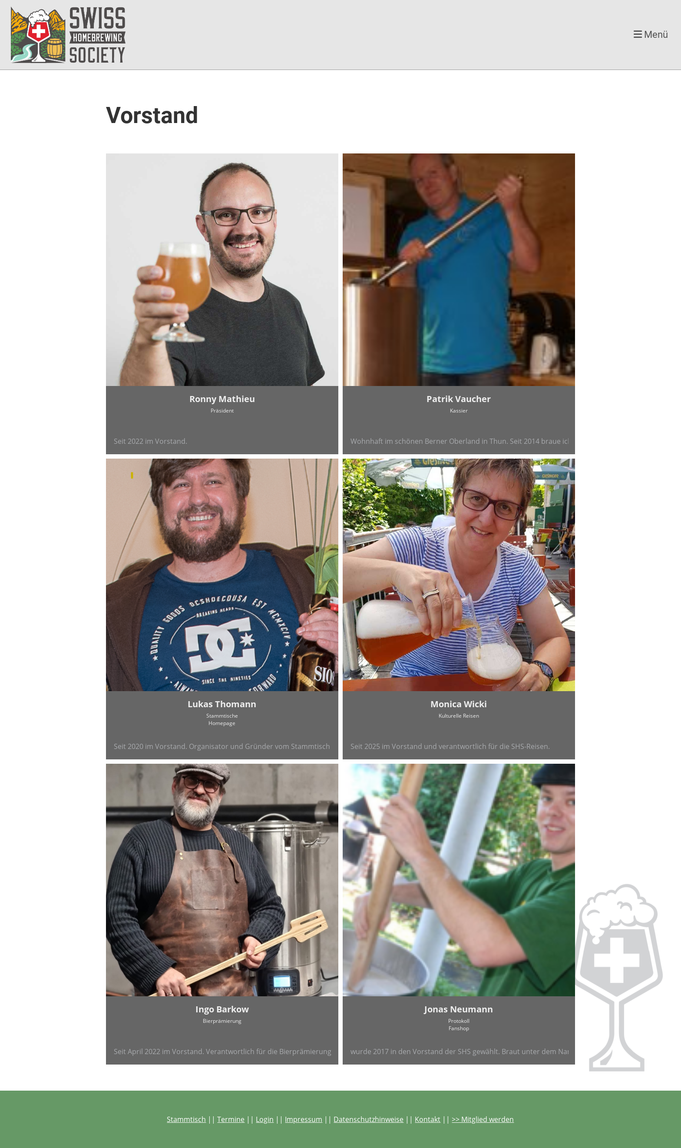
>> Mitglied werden (483, 1119)
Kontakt (427, 1119)
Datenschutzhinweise (368, 1119)
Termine (231, 1119)
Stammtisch (186, 1119)
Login (265, 1119)
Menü (651, 34)
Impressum (303, 1119)
